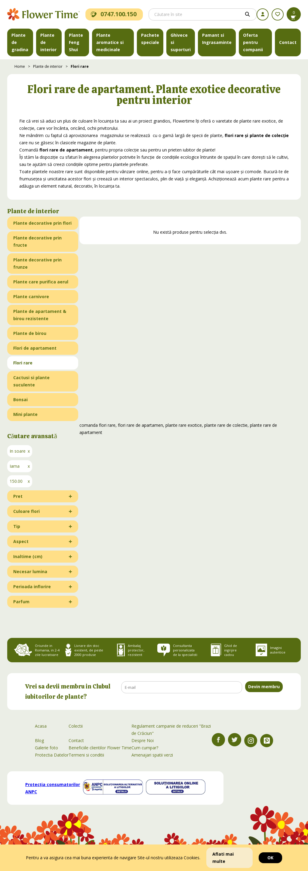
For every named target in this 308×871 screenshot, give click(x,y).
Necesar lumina (30, 571)
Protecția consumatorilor (52, 788)
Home (19, 66)
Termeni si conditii (86, 755)
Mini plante (25, 414)
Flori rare (80, 66)
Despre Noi (142, 740)
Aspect (21, 541)
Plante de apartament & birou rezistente (39, 314)
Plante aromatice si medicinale (110, 42)
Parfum (21, 601)
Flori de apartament (35, 348)
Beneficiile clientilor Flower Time (100, 748)
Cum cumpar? (144, 748)
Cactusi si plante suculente (31, 381)
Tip (16, 526)
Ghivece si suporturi (181, 42)
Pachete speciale (150, 38)
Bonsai (20, 399)
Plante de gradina (19, 42)
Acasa (41, 726)
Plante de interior (48, 42)
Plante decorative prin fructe (37, 241)
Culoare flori (26, 511)
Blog (39, 740)
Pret (18, 496)
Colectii (76, 726)
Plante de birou (29, 333)
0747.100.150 (114, 14)
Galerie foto (46, 748)
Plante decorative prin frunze (37, 263)
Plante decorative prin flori (42, 223)
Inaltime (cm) (27, 556)
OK (270, 857)
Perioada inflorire (32, 586)
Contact (288, 42)
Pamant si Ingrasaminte (217, 38)
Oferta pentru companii (253, 42)
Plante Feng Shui (76, 42)
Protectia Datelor (52, 755)
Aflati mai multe (223, 857)
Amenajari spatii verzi (152, 755)
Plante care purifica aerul (40, 282)
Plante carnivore (31, 296)
